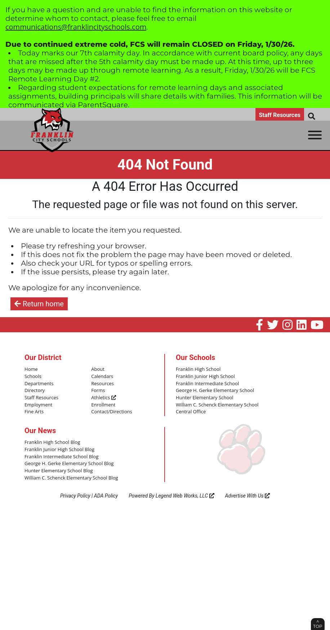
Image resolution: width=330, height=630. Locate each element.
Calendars (102, 376)
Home (31, 369)
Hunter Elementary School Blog (58, 470)
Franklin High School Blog (52, 442)
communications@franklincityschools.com (75, 27)
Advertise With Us (247, 495)
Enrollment (103, 405)
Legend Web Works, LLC (185, 495)
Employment (38, 405)
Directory (34, 390)
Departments (38, 383)
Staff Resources (279, 115)
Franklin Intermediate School (207, 383)
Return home (39, 304)
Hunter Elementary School (204, 398)
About (97, 369)
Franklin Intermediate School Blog (61, 456)
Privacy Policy (75, 495)
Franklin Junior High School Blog (59, 449)
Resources (102, 383)
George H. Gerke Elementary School (215, 390)
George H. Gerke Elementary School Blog (68, 463)
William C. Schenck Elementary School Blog (70, 477)
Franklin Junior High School (205, 376)
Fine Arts (34, 412)
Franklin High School (198, 369)
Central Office (191, 412)
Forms (98, 390)
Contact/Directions (111, 412)
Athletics (103, 398)
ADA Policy (106, 495)
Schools (32, 376)
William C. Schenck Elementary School (217, 405)
